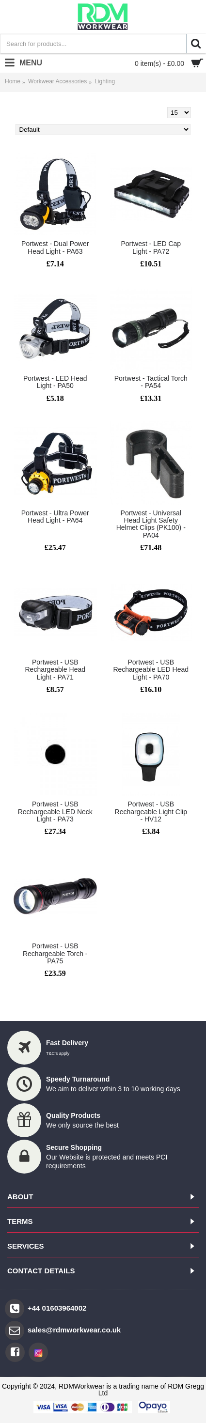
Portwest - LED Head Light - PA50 (55, 381)
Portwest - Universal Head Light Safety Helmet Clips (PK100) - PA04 (151, 524)
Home (12, 81)
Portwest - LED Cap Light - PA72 (151, 247)
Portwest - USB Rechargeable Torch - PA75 (55, 953)
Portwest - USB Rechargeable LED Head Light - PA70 (151, 669)
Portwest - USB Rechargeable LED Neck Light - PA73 (55, 811)
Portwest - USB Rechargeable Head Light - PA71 (55, 669)
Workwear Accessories (57, 81)
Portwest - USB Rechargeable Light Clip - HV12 (151, 811)
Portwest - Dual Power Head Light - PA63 (55, 247)
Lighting (105, 81)
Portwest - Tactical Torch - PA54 (151, 381)
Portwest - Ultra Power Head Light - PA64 (55, 516)
